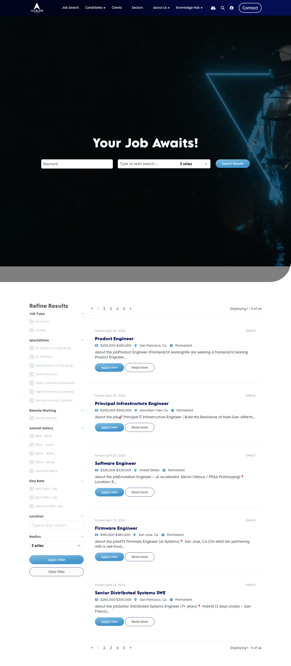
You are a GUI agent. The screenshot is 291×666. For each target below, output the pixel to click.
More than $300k (46, 471)
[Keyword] (77, 164)
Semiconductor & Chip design (54, 365)
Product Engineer (114, 338)
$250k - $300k (45, 462)
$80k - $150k (43, 436)
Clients (117, 7)
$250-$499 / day (46, 488)
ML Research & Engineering (53, 348)
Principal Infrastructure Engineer (132, 403)
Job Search (70, 7)
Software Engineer (115, 463)
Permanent (42, 321)
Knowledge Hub (188, 7)
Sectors (138, 7)
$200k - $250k (45, 453)
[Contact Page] (250, 8)
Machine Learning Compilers (53, 400)
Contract (40, 330)
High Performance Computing (54, 391)
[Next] (130, 308)
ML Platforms (43, 356)
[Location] (148, 163)
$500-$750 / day (46, 497)
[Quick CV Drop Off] (213, 7)
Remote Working (45, 418)
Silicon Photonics (46, 374)
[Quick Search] (223, 7)
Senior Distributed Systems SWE (130, 592)
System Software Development (55, 383)
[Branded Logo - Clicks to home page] (36, 7)
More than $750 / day (49, 506)
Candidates (94, 7)
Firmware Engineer (116, 528)
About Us (160, 7)
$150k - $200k (44, 444)
